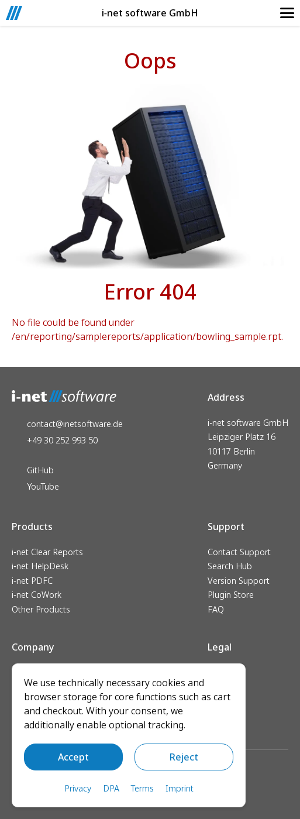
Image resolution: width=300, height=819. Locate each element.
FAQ (216, 608)
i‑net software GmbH (150, 12)
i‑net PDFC (32, 580)
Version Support (239, 580)
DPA (111, 788)
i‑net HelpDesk (40, 566)
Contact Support (239, 552)
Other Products (41, 608)
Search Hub (230, 566)
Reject (184, 757)
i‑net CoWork (36, 594)
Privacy (77, 788)
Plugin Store (231, 594)
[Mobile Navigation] (287, 13)
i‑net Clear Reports (47, 552)
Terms (142, 788)
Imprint (179, 788)
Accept (73, 757)
